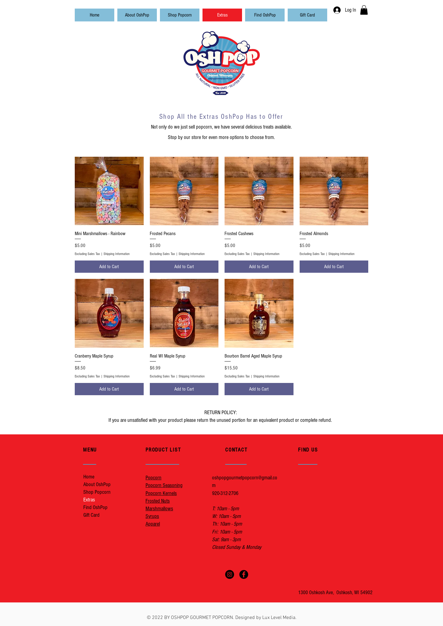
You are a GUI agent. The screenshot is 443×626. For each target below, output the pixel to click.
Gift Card (91, 515)
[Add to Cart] (109, 267)
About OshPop (97, 484)
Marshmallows (159, 508)
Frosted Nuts (158, 501)
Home (88, 477)
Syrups (152, 516)
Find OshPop (95, 507)
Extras (89, 500)
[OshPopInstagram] (229, 574)
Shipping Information (117, 254)
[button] (364, 10)
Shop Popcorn (97, 492)
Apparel (153, 524)
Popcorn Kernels (161, 493)
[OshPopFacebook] (243, 574)
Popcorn (153, 477)
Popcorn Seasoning (164, 485)
